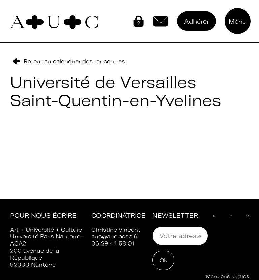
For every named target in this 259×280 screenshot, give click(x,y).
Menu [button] (238, 21)
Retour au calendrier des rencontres (74, 61)
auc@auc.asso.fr (114, 236)
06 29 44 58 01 (112, 243)
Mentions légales (227, 276)
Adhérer (196, 21)
